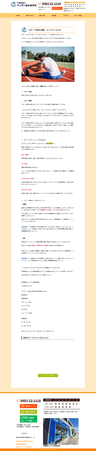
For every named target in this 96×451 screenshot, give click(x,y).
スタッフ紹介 (78, 15)
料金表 (54, 15)
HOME (18, 15)
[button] (47, 64)
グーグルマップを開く (48, 375)
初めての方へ (30, 15)
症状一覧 (42, 15)
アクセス (66, 15)
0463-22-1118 (51, 3)
